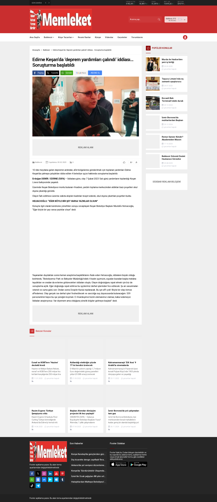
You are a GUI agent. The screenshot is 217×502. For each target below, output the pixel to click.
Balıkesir (46, 50)
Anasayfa (36, 50)
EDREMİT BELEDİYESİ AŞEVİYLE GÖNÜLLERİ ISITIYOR (75, 3)
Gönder (66, 73)
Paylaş (38, 73)
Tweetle (52, 73)
